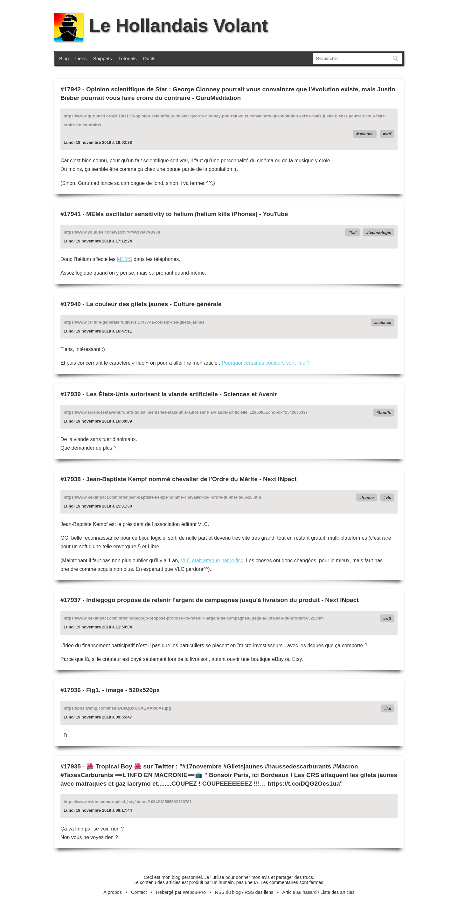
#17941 (70, 214)
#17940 (70, 304)
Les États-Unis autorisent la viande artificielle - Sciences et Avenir (181, 394)
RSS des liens (259, 892)
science (365, 133)
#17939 (70, 394)
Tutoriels (127, 58)
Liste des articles (338, 892)
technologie (379, 232)
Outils (149, 58)
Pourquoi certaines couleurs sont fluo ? (266, 363)
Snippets (102, 58)
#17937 (70, 600)
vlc (388, 497)
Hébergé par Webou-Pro (181, 892)
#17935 (70, 766)
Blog (64, 58)
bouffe (385, 412)
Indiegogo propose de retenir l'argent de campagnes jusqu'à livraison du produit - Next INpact (222, 600)
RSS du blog (228, 892)
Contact (139, 892)
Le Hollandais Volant (161, 25)
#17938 (70, 479)
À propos (112, 892)
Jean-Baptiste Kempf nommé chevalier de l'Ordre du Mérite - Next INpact (191, 479)
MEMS (124, 259)
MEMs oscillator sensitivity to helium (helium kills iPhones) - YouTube (187, 214)
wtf (388, 133)
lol (388, 708)
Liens (81, 58)
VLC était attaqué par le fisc (212, 560)
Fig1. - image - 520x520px (123, 690)
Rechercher (395, 58)
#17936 (70, 690)
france (368, 497)
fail (354, 232)
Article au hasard (299, 892)
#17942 (70, 89)
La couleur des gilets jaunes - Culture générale (153, 304)
